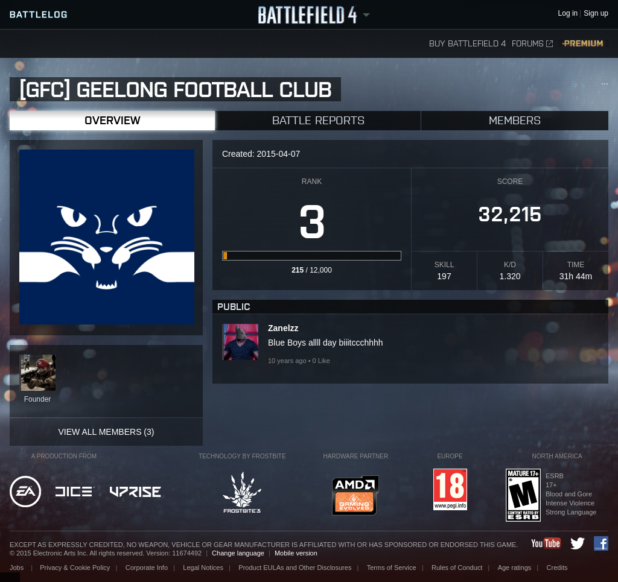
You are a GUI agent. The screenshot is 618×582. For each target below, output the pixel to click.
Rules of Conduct (457, 567)
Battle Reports (318, 120)
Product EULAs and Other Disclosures (294, 567)
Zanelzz (283, 328)
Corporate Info (147, 567)
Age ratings (515, 567)
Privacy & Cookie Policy (75, 567)
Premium (583, 44)
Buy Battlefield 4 (467, 44)
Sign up (596, 13)
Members (515, 120)
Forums (532, 44)
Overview (112, 120)
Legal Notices (203, 567)
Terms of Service (391, 567)
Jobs (17, 567)
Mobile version (296, 553)
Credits (557, 567)
